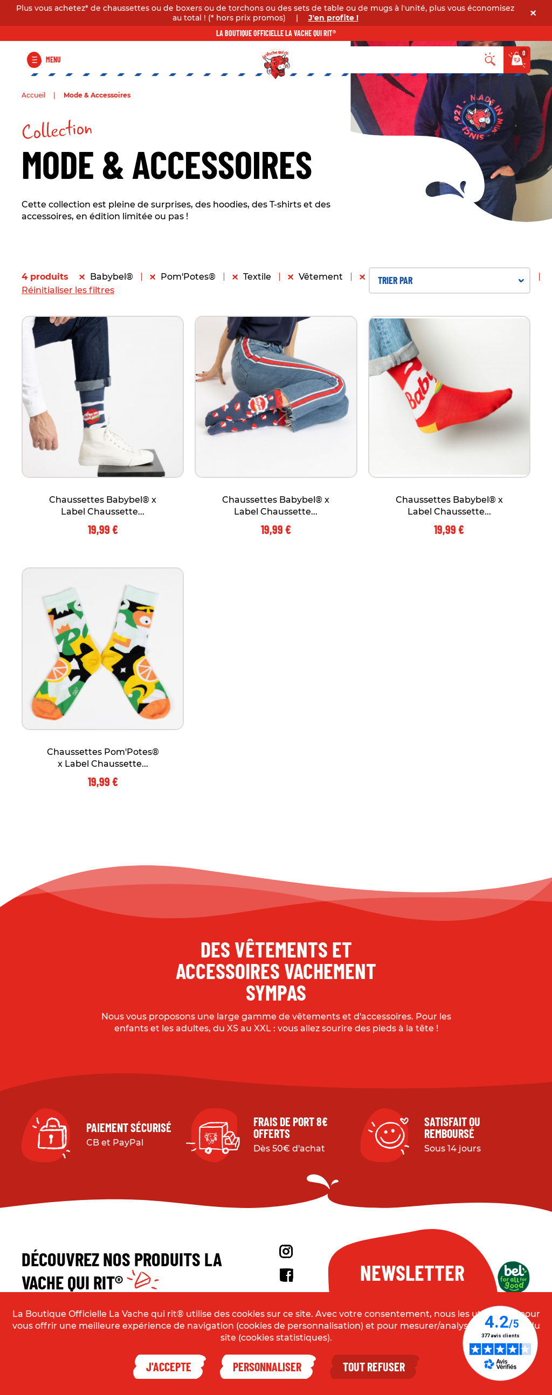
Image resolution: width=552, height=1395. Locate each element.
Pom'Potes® (188, 277)
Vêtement (321, 277)
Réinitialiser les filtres (68, 290)
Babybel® (111, 277)
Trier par (451, 280)
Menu (53, 59)
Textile (257, 277)
